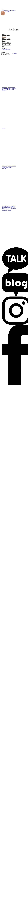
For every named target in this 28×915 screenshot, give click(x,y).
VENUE (9, 49)
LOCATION (13, 166)
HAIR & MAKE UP (6, 89)
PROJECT (8, 11)
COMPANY (4, 166)
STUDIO (4, 88)
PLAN (9, 10)
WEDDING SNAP (11, 87)
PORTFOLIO (5, 10)
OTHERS (12, 89)
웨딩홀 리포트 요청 (6, 207)
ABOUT (9, 166)
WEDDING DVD (9, 88)
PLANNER (4, 49)
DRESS (14, 88)
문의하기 (9, 210)
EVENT (4, 128)
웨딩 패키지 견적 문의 (10, 208)
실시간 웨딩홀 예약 (11, 206)
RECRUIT (4, 168)
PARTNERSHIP (9, 167)
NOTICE (4, 167)
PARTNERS (4, 87)
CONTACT (4, 206)
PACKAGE (4, 90)
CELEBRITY (13, 10)
